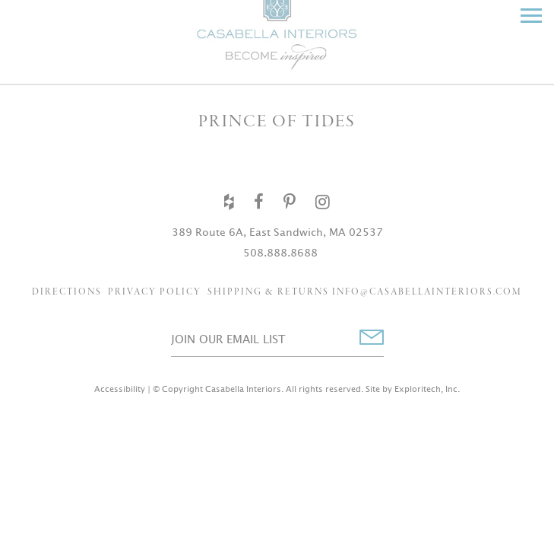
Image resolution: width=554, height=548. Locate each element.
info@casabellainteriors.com (427, 292)
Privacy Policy (154, 292)
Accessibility (119, 388)
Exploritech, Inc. (427, 388)
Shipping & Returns (268, 292)
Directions (67, 292)
